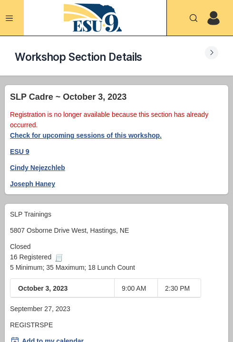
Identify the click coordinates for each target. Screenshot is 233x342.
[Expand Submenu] (211, 52)
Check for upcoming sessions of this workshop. (86, 135)
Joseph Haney (32, 184)
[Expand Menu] (9, 18)
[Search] (194, 18)
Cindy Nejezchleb (37, 167)
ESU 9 (19, 151)
